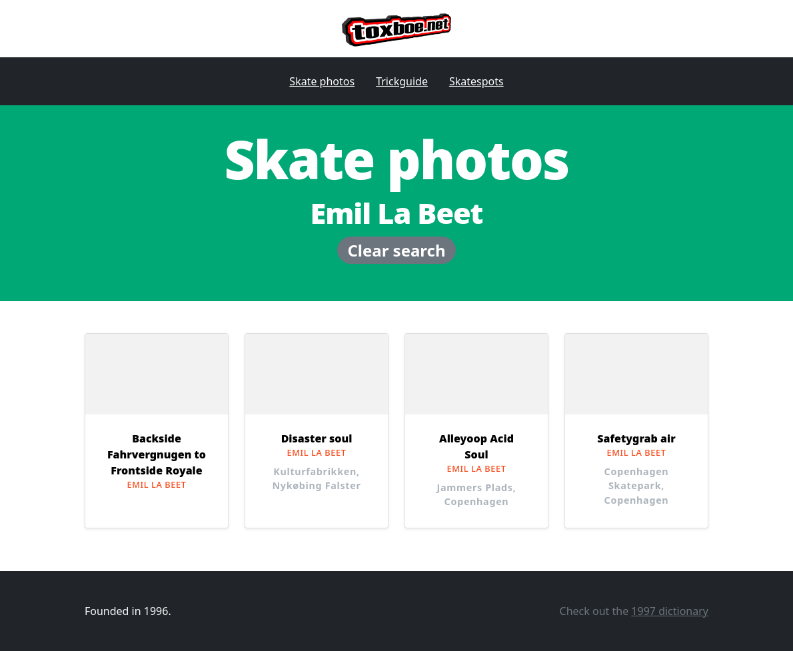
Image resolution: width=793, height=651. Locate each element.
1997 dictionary (669, 611)
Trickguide (402, 81)
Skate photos (322, 81)
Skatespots (476, 81)
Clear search (396, 250)
